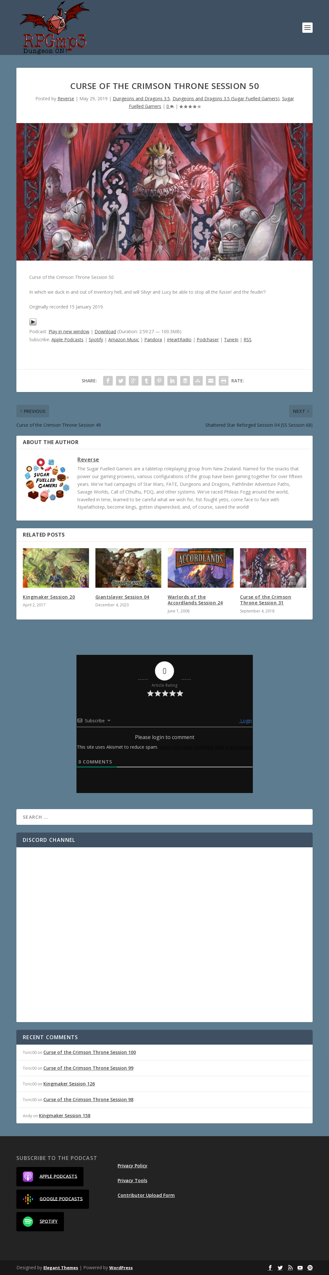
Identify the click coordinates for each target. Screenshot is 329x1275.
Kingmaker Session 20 (49, 597)
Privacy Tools (132, 1180)
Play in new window (69, 331)
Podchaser (208, 339)
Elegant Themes (60, 1268)
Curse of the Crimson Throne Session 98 (88, 1099)
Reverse (66, 98)
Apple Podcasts (67, 339)
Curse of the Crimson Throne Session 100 (89, 1052)
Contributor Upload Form (146, 1195)
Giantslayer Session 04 (122, 597)
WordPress (121, 1268)
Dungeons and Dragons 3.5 (141, 98)
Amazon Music (123, 339)
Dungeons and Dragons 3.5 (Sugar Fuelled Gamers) (226, 98)
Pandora (153, 339)
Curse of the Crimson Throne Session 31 (265, 600)
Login (245, 721)
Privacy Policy (132, 1166)
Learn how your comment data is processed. (206, 747)
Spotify (96, 339)
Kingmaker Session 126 (69, 1084)
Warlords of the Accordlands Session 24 (195, 600)
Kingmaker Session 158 (64, 1115)
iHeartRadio (179, 339)
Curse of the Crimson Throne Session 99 (88, 1068)
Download (105, 331)
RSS (248, 339)
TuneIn (231, 339)
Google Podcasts (53, 1199)
